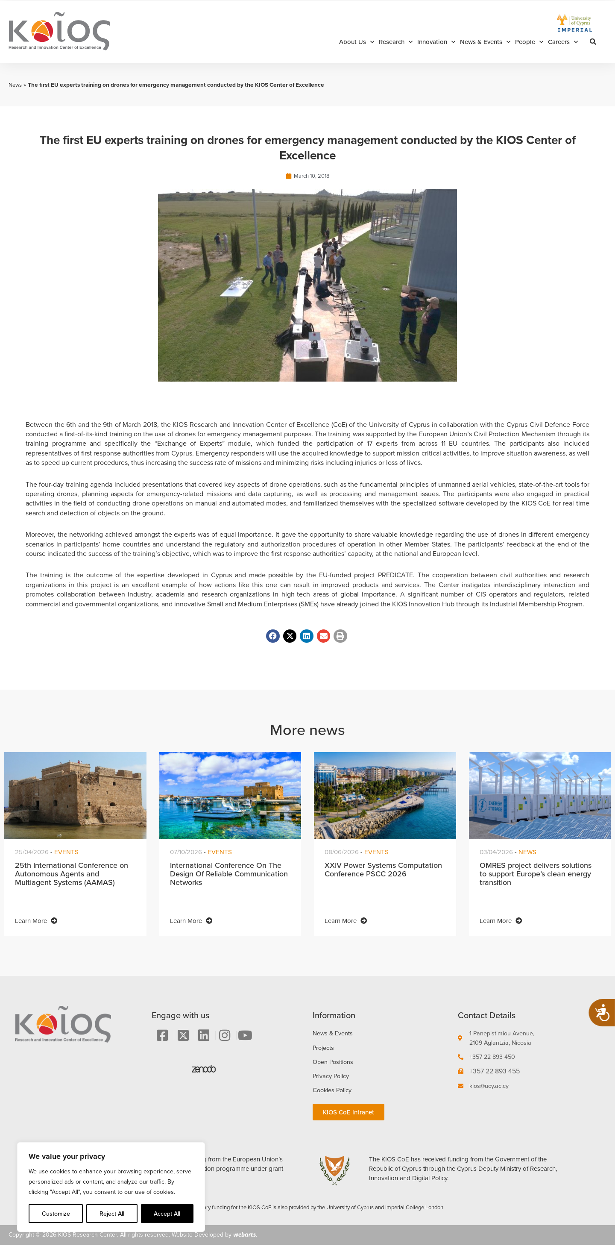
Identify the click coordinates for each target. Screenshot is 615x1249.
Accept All (167, 1213)
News (16, 84)
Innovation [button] (436, 42)
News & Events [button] (485, 42)
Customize (56, 1213)
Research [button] (396, 42)
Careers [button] (563, 42)
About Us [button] (356, 42)
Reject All (112, 1213)
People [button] (529, 42)
